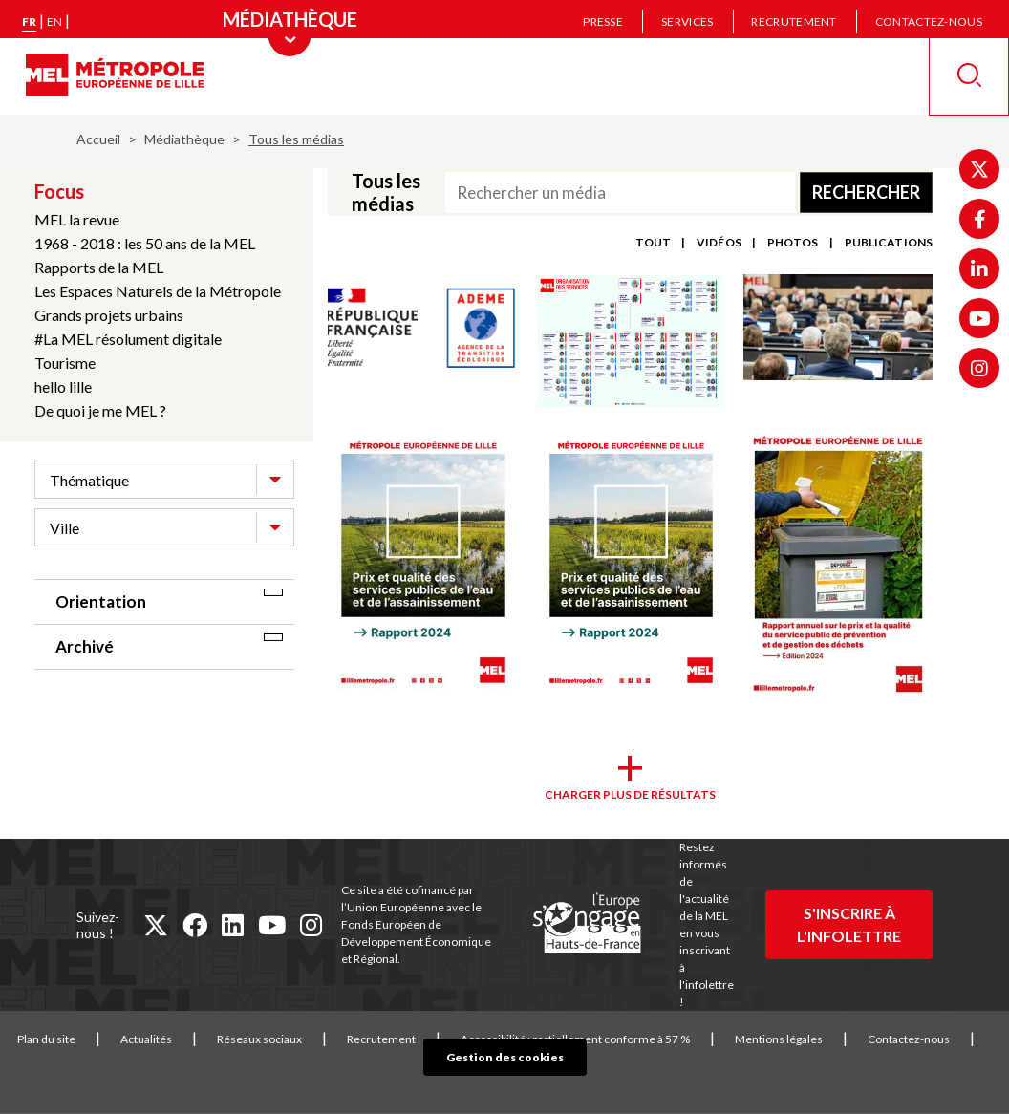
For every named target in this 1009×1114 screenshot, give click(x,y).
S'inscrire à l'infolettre (849, 924)
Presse (603, 21)
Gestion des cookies (505, 1057)
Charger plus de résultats (630, 794)
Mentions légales (779, 1039)
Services (687, 21)
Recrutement (793, 21)
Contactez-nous (928, 21)
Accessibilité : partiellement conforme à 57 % (575, 1039)
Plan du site (46, 1039)
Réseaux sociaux (259, 1039)
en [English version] (54, 21)
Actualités (146, 1039)
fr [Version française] (29, 21)
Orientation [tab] (100, 601)
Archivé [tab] (84, 646)
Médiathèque (184, 139)
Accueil (98, 139)
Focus (59, 191)
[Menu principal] (290, 19)
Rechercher (866, 192)
